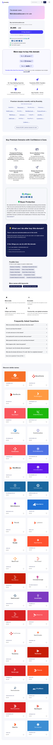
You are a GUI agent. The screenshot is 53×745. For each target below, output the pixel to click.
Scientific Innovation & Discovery (34, 277)
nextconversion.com (10, 695)
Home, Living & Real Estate (28, 269)
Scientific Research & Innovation (17, 277)
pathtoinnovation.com (33, 493)
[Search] (37, 2)
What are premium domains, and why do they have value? (20, 324)
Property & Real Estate (15, 272)
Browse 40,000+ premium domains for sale (26, 127)
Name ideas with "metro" (15, 286)
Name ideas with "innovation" (30, 286)
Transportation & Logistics (16, 274)
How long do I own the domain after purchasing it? (18, 348)
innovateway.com (9, 438)
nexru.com (31, 677)
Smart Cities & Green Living (28, 272)
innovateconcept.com (33, 584)
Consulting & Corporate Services (29, 266)
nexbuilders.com (9, 383)
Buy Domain (26, 32)
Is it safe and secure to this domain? (14, 332)
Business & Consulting (15, 266)
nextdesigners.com (33, 401)
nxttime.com (8, 622)
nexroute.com (8, 401)
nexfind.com (8, 566)
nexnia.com (31, 621)
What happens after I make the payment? (16, 344)
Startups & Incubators (15, 269)
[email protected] (29, 251)
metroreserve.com (9, 511)
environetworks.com (33, 456)
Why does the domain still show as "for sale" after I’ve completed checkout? (24, 352)
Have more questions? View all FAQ (15, 355)
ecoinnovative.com (32, 438)
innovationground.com (10, 493)
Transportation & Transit (29, 274)
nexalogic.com (9, 677)
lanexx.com (31, 529)
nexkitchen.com (9, 456)
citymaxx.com (31, 695)
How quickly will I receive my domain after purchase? (18, 336)
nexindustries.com (9, 714)
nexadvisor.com (32, 732)
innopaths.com (32, 603)
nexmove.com (9, 475)
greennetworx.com (32, 419)
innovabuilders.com (33, 474)
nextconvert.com (9, 603)
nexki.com (8, 548)
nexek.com (8, 529)
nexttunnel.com (32, 566)
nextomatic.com (32, 640)
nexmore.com (8, 585)
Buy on (26, 56)
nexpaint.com (8, 420)
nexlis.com (8, 732)
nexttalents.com (32, 548)
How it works (10, 216)
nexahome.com (32, 383)
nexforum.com (9, 640)
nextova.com (8, 659)
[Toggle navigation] (49, 2)
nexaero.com (31, 511)
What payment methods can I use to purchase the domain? (20, 340)
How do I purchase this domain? (13, 328)
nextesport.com (32, 714)
